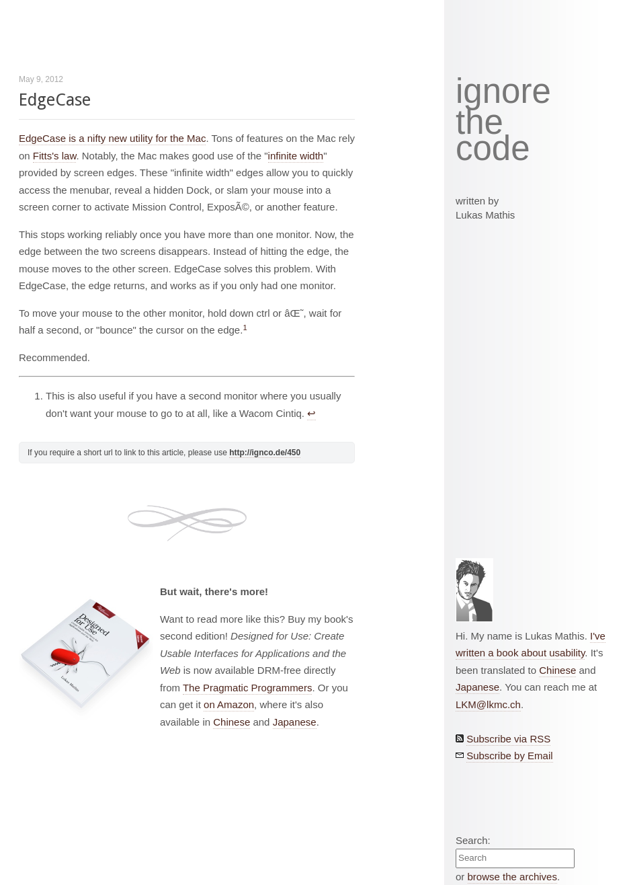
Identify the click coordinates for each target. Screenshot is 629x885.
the (479, 122)
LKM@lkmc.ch (488, 704)
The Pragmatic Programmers (247, 687)
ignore (503, 91)
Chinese (231, 722)
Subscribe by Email (509, 755)
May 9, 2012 (41, 79)
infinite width (296, 155)
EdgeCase (55, 100)
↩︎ (311, 413)
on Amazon (229, 704)
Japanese (295, 722)
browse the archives (512, 876)
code (493, 149)
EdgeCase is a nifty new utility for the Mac (112, 138)
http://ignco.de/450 (264, 452)
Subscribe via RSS (508, 738)
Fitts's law (55, 155)
